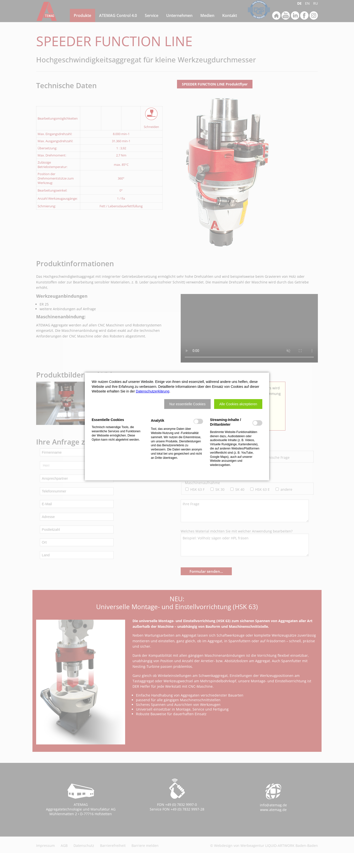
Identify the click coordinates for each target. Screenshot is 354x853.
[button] (187, 404)
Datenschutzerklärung (152, 391)
